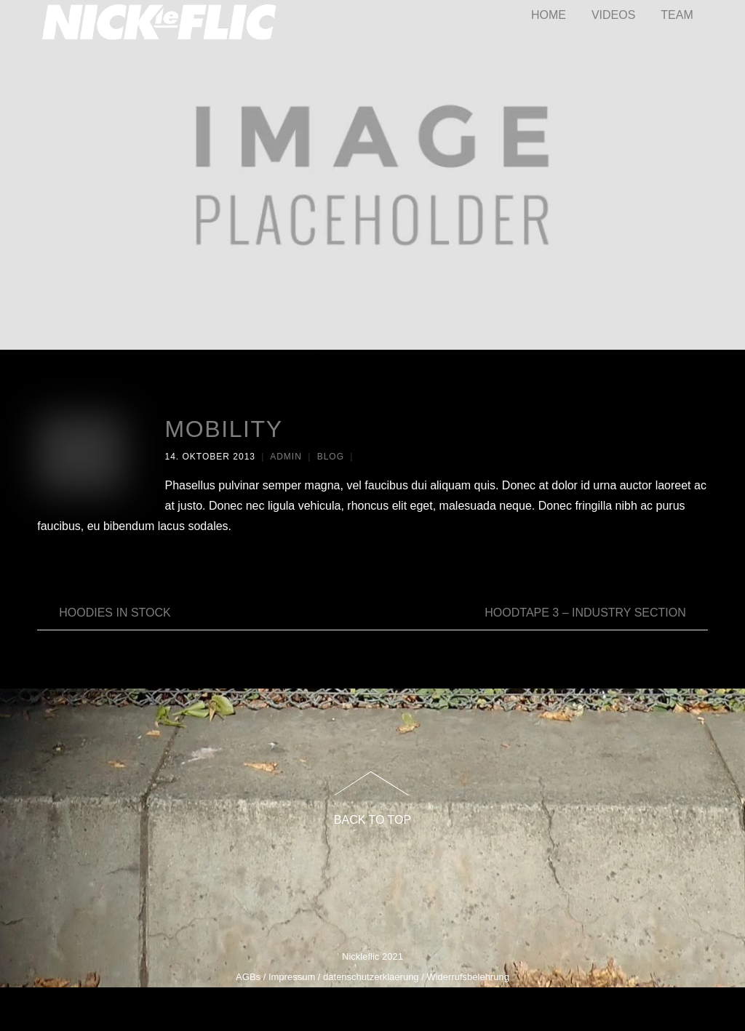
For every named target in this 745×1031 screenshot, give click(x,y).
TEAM (677, 15)
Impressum (291, 976)
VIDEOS (613, 15)
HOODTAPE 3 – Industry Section (596, 612)
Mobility (223, 429)
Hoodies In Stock (104, 612)
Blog (330, 457)
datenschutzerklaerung (371, 976)
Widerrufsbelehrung (467, 976)
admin (286, 457)
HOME (548, 15)
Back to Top (372, 820)
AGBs (248, 976)
